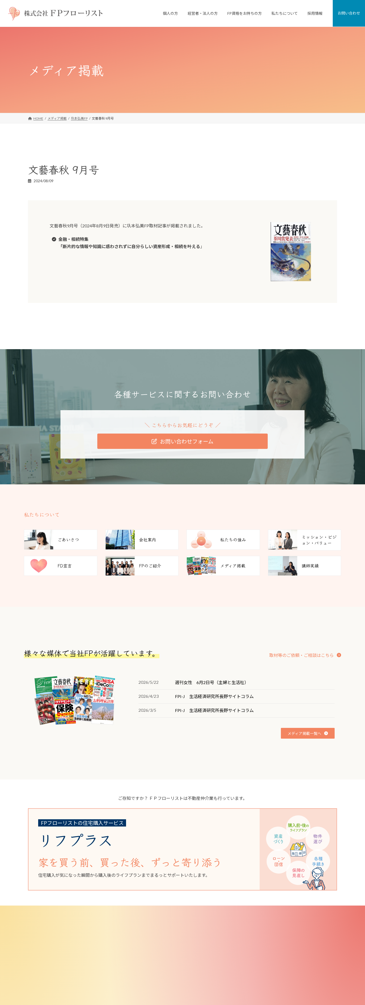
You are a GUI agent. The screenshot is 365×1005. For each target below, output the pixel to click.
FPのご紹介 (254, 969)
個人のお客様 (146, 923)
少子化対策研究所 (259, 996)
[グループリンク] (178, 849)
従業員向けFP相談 (153, 960)
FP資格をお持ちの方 (151, 996)
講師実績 (252, 987)
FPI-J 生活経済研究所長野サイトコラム (214, 696)
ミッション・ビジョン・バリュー (270, 951)
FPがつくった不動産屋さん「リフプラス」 (171, 941)
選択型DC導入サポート (156, 987)
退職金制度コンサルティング (161, 978)
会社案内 (252, 933)
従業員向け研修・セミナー (159, 969)
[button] (182, 441)
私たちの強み (255, 941)
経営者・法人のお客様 (153, 951)
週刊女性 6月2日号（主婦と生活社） (212, 682)
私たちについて (254, 923)
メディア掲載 (255, 978)
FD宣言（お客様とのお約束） (267, 960)
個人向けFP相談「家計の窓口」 (163, 933)
